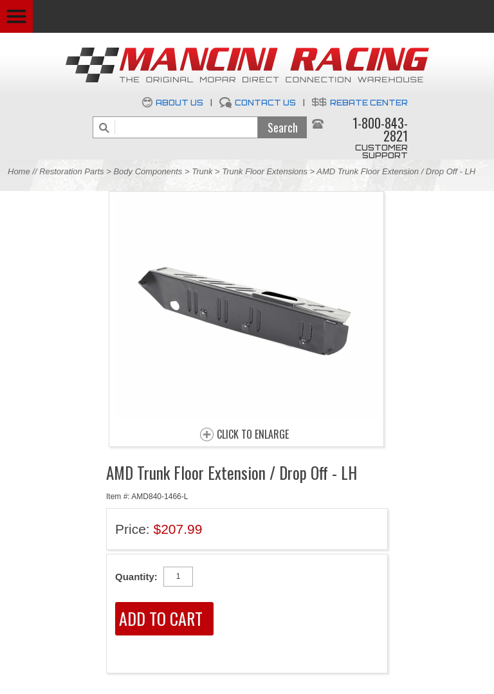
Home (19, 171)
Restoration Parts (71, 171)
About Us (179, 102)
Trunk (202, 171)
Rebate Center (369, 102)
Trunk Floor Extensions (264, 171)
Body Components (147, 171)
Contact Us (265, 102)
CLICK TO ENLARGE (253, 435)
